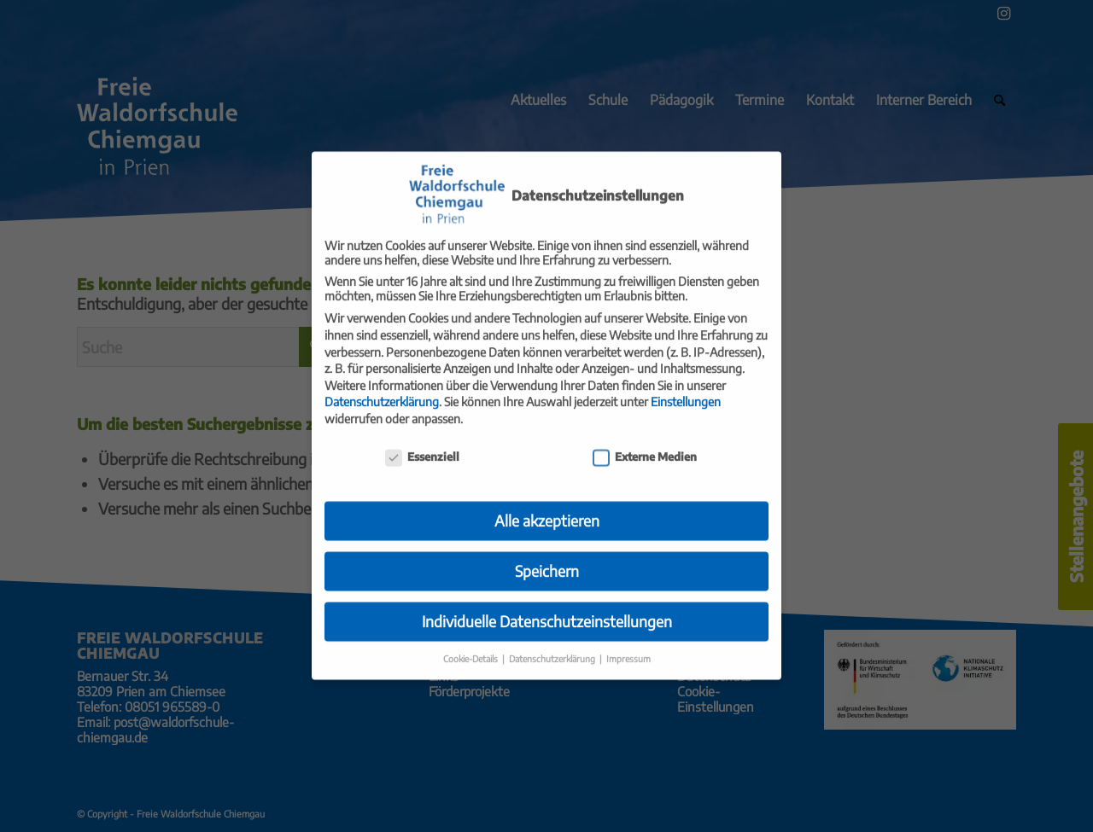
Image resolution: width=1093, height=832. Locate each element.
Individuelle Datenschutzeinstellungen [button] (547, 605)
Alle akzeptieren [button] (546, 505)
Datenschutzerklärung (381, 386)
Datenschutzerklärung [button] (553, 643)
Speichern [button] (547, 555)
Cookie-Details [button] (471, 643)
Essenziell (422, 441)
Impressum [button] (628, 643)
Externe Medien (645, 441)
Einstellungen (686, 386)
